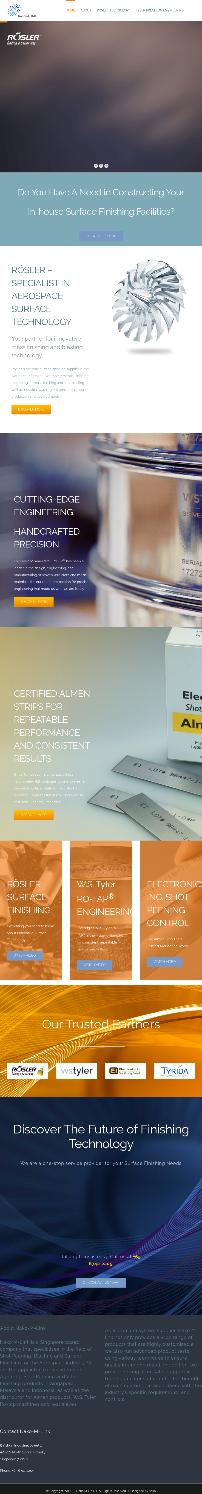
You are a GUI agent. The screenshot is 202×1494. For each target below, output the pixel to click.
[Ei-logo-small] (125, 1064)
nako (152, 1491)
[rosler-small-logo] (27, 1064)
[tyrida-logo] (174, 1064)
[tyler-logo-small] (76, 1064)
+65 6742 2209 (23, 1471)
